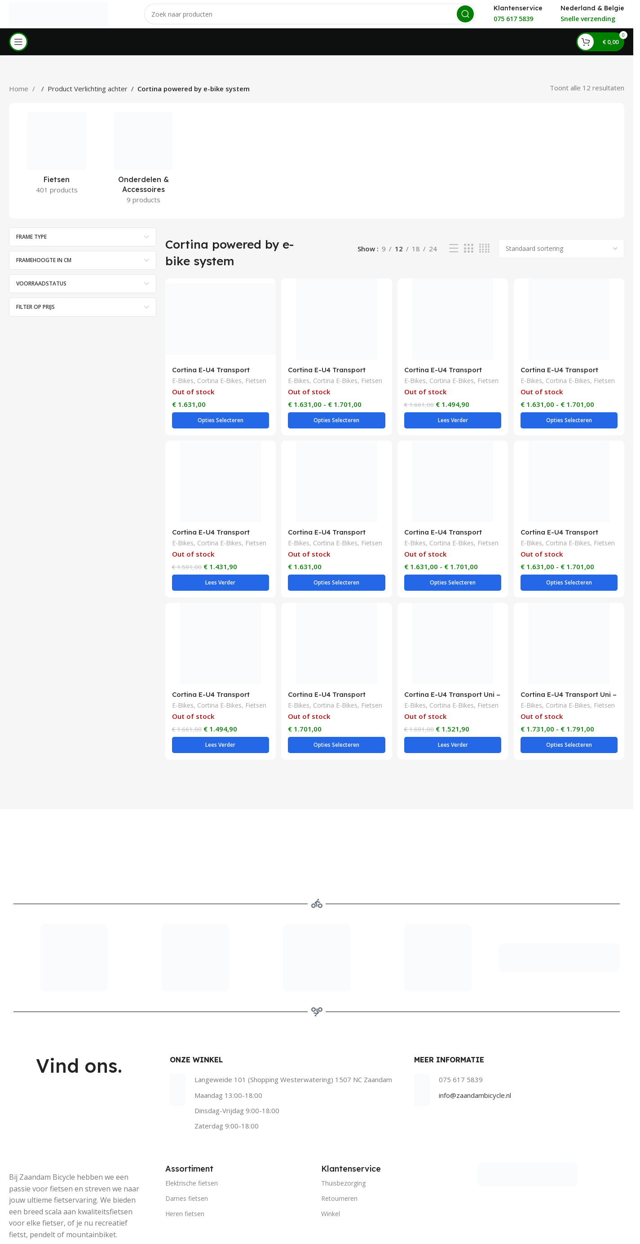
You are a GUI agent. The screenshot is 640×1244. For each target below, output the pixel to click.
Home (19, 96)
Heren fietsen (184, 1174)
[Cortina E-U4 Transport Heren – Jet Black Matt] (336, 622)
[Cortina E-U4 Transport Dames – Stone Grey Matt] (570, 474)
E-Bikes (183, 389)
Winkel (330, 1174)
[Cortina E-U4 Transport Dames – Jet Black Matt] (336, 326)
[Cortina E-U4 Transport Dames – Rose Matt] (336, 474)
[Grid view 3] (468, 256)
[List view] (453, 256)
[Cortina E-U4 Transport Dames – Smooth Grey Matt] (453, 474)
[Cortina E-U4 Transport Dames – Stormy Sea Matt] (219, 622)
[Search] (310, 18)
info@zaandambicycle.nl (475, 1056)
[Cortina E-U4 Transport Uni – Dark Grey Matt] (453, 622)
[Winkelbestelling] (561, 256)
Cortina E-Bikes (219, 389)
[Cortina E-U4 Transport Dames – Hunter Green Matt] (219, 326)
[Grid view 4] (484, 256)
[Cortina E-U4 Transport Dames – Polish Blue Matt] (219, 474)
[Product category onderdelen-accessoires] (143, 169)
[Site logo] (59, 17)
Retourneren (339, 1159)
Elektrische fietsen (191, 1144)
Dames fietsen (186, 1159)
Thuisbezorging (343, 1144)
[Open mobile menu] (18, 49)
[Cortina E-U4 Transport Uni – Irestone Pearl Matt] (570, 622)
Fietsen (255, 389)
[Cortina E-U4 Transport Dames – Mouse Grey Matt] (570, 326)
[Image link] (527, 1134)
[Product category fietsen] (57, 164)
